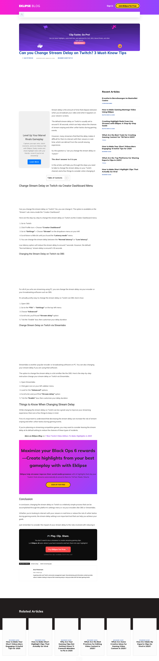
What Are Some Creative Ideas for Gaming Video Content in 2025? (119, 645)
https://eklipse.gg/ (37, 572)
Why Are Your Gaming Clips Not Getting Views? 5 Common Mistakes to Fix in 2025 (66, 646)
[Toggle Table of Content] (65, 178)
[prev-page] (77, 659)
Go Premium (79, 43)
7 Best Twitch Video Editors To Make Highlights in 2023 (68, 436)
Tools (104, 140)
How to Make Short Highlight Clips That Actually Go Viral (120, 171)
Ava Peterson (28, 58)
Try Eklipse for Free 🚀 (58, 549)
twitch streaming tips (46, 563)
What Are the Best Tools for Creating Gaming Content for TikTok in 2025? (119, 136)
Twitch (70, 58)
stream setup (34, 563)
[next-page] (81, 659)
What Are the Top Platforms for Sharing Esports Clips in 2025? (120, 159)
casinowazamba (107, 103)
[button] (22, 14)
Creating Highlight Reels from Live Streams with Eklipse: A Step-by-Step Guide (119, 123)
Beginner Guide (63, 58)
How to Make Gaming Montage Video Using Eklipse (119, 111)
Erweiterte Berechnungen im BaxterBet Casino (119, 99)
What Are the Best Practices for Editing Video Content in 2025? (92, 645)
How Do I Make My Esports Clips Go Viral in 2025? (144, 644)
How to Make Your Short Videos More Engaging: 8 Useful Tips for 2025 (119, 148)
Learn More (34, 162)
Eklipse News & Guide (109, 115)
